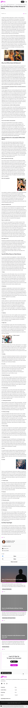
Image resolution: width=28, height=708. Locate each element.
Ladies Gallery (3, 689)
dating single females (5, 68)
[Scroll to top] (23, 674)
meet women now (11, 42)
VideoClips (3, 692)
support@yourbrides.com (5, 698)
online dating (14, 77)
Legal (16, 689)
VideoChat (3, 687)
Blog (15, 687)
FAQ (15, 692)
